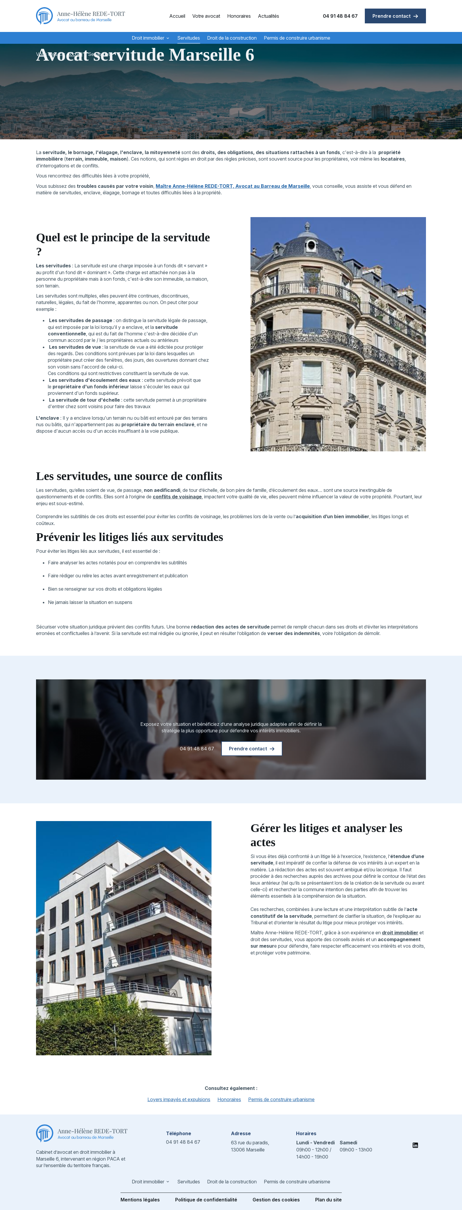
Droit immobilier (148, 38)
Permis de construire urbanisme (297, 38)
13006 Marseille (250, 1146)
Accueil (177, 16)
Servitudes (188, 38)
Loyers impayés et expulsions (178, 1099)
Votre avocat (206, 16)
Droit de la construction (232, 38)
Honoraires (239, 16)
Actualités (268, 16)
